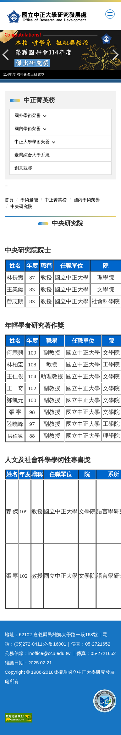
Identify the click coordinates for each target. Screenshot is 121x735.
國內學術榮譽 (87, 199)
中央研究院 (21, 206)
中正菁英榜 (56, 199)
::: (6, 185)
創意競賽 (23, 167)
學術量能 (29, 199)
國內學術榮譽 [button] (30, 128)
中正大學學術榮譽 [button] (34, 141)
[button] (8, 55)
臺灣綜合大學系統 (32, 154)
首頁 (9, 199)
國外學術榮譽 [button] (30, 115)
